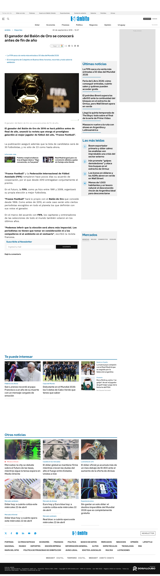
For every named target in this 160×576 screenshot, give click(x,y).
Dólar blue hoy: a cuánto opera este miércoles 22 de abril (21, 519)
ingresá (154, 18)
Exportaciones (65, 13)
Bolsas (93, 239)
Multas (109, 550)
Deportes (18, 30)
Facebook (11, 533)
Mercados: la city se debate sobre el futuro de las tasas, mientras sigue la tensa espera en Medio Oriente (22, 469)
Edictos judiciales (91, 550)
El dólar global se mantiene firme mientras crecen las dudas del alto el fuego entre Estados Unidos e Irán (60, 469)
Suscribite (67, 247)
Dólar (37, 25)
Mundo (22, 546)
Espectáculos (110, 546)
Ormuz (113, 13)
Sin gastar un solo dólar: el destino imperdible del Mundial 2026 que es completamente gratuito (97, 509)
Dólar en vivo (20, 13)
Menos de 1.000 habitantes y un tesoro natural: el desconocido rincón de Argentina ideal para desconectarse (102, 188)
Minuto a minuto (12, 462)
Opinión (107, 25)
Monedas (85, 239)
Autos (95, 546)
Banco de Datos (89, 542)
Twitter (6, 533)
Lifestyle (147, 542)
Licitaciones (123, 550)
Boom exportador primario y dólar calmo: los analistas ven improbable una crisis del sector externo (101, 151)
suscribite (147, 18)
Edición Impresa (53, 546)
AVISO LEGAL (72, 550)
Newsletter (155, 24)
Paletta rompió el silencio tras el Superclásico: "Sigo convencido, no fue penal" (28, 160)
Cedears (113, 239)
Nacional (9, 546)
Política (79, 25)
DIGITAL (55, 558)
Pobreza (32, 13)
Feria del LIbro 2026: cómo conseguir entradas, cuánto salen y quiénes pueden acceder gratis (97, 85)
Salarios (93, 13)
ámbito (8, 30)
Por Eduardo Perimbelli (103, 390)
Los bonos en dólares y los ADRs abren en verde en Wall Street (101, 175)
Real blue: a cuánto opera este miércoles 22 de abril (59, 521)
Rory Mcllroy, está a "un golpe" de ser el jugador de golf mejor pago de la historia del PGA (106, 383)
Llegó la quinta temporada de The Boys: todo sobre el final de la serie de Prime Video (98, 115)
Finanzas (65, 25)
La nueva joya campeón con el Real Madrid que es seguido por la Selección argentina (106, 368)
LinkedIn (23, 533)
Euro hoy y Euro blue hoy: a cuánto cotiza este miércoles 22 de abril (59, 507)
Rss (140, 546)
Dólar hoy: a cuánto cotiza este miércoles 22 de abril (21, 506)
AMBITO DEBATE (101, 558)
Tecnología (128, 546)
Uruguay (121, 25)
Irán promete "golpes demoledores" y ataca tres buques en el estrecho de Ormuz (100, 164)
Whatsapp (35, 533)
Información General (76, 546)
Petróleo (103, 13)
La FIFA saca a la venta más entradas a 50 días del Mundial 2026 (33, 55)
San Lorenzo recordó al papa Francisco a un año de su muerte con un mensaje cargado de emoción (22, 391)
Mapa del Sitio (12, 550)
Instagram (17, 533)
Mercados (106, 542)
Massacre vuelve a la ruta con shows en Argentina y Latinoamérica (98, 127)
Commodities (103, 239)
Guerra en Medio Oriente (47, 13)
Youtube (29, 533)
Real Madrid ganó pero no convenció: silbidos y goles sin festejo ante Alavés (66, 160)
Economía (50, 25)
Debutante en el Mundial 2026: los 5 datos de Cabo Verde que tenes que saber (59, 389)
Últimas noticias (26, 542)
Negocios (93, 25)
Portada (9, 542)
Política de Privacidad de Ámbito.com (42, 550)
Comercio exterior (80, 13)
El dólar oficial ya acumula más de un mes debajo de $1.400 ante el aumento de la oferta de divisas (99, 467)
